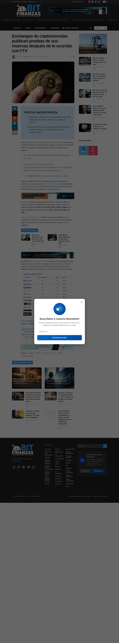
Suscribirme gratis (59, 337)
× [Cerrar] (81, 302)
